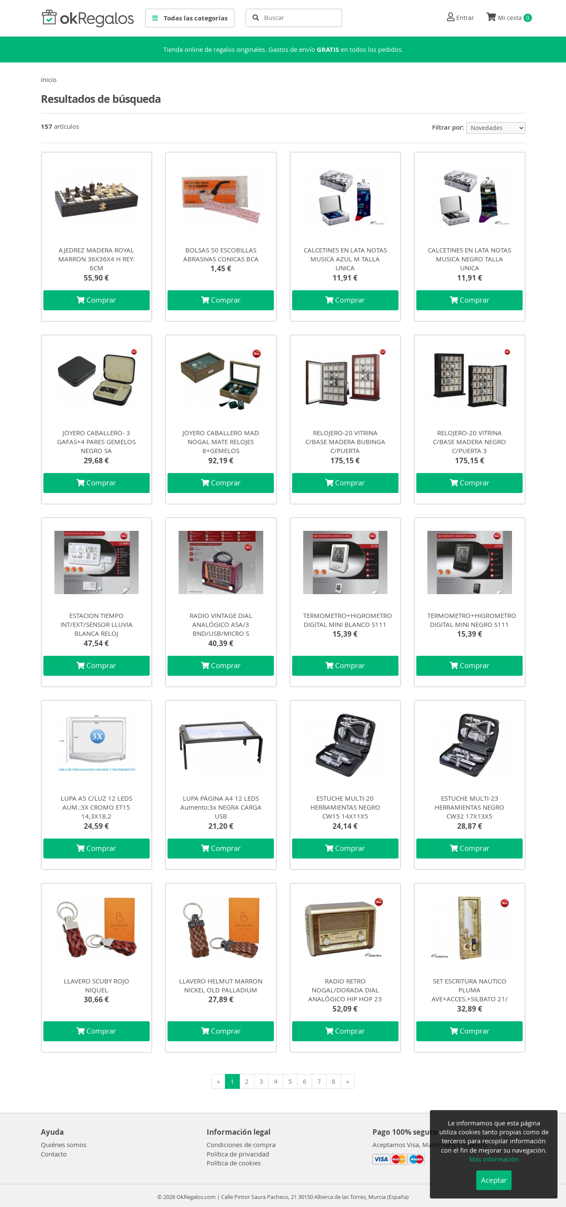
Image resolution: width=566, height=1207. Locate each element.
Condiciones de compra (241, 1144)
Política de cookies (234, 1163)
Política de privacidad (238, 1154)
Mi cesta (509, 17)
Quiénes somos (63, 1144)
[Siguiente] (348, 1081)
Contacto (54, 1154)
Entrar (465, 18)
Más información (494, 1159)
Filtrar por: (448, 127)
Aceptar (494, 1180)
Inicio (49, 79)
